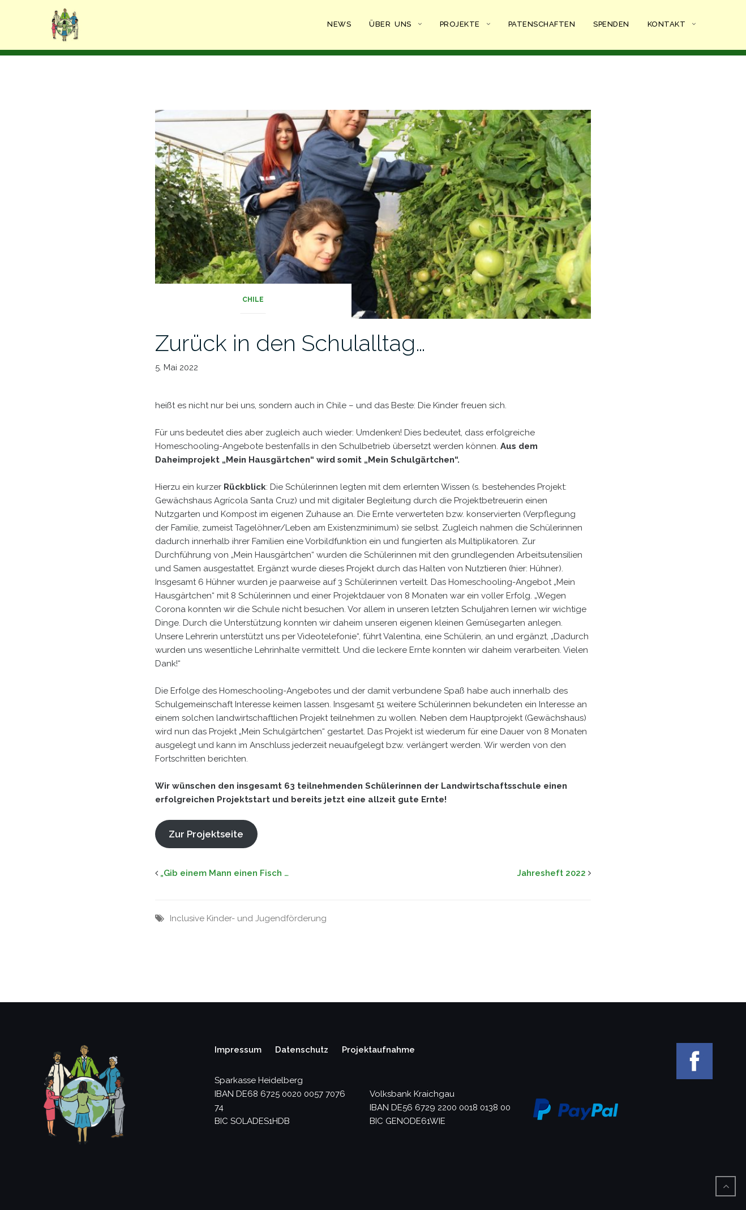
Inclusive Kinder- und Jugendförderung (248, 918)
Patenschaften (542, 24)
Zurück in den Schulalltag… (290, 343)
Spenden (611, 24)
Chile (253, 299)
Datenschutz (301, 1050)
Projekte (460, 24)
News (339, 24)
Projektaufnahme (378, 1050)
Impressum (238, 1050)
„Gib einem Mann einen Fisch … (224, 873)
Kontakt (667, 24)
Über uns (390, 24)
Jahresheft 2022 (551, 873)
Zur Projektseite (206, 834)
